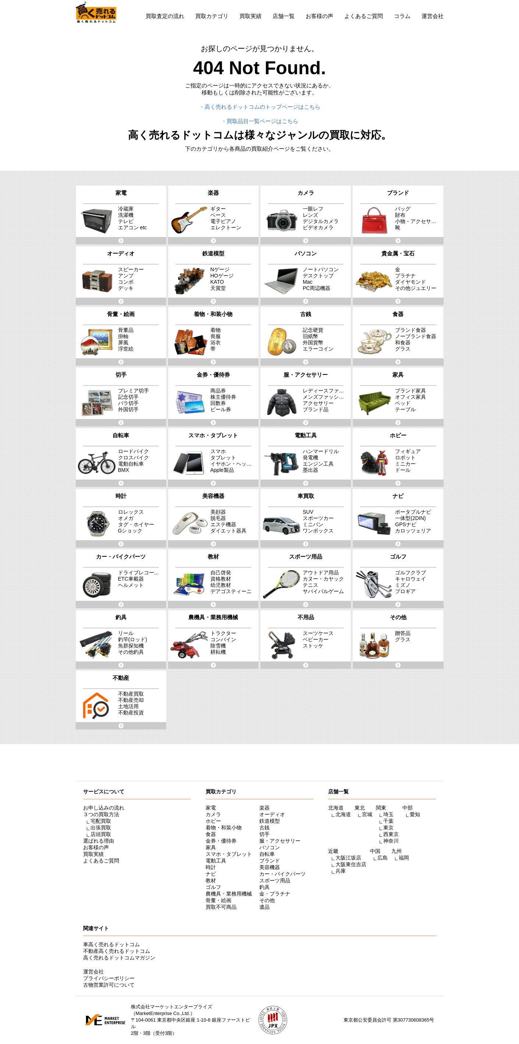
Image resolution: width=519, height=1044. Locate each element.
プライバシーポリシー (109, 978)
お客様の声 (319, 16)
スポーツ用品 (274, 880)
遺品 (264, 907)
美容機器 (269, 867)
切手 (264, 834)
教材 (211, 880)
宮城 (367, 814)
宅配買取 (100, 821)
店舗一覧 (284, 16)
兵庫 (340, 871)
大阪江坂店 (348, 858)
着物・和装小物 (224, 827)
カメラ (213, 814)
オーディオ (272, 814)
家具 (211, 847)
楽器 (264, 808)
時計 (211, 867)
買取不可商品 (221, 907)
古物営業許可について (109, 985)
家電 (211, 808)
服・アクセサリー (280, 841)
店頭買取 (100, 834)
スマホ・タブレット (229, 854)
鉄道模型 (269, 821)
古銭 (264, 827)
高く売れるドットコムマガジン (119, 958)
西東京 (391, 834)
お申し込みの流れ (103, 808)
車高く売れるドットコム (111, 944)
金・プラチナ (274, 894)
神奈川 (391, 841)
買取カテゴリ (211, 16)
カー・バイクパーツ (282, 874)
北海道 (343, 814)
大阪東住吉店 (350, 864)
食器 (211, 834)
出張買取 (100, 827)
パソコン (269, 847)
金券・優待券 (221, 841)
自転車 (267, 854)
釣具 (264, 887)
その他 (267, 900)
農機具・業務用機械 (229, 894)
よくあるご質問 (363, 16)
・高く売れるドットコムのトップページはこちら (259, 107)
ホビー (213, 821)
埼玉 (388, 814)
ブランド (269, 861)
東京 (388, 827)
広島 (382, 858)
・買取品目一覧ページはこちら (259, 121)
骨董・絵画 (218, 900)
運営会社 (433, 16)
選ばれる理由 (98, 841)
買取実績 (250, 16)
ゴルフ (213, 887)
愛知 (415, 814)
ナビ (211, 874)
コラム (402, 16)
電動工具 (216, 861)
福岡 (404, 858)
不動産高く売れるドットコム (116, 951)
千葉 (388, 821)
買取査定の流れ (165, 16)
